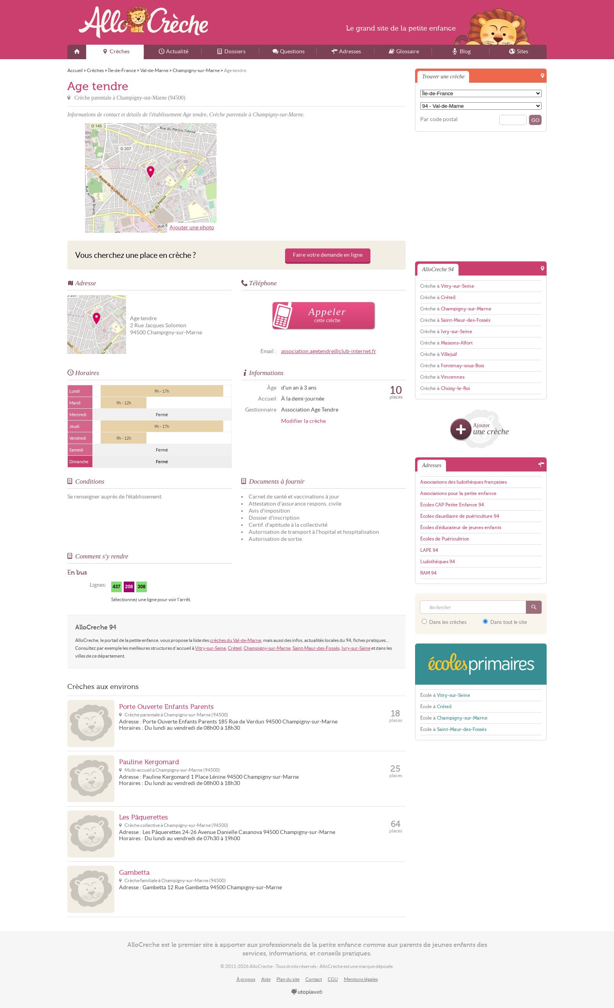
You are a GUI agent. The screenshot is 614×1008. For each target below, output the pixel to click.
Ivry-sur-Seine (355, 648)
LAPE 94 (429, 550)
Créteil (235, 648)
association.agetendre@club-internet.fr (328, 351)
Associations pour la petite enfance (458, 493)
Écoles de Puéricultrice (444, 539)
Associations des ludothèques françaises (463, 482)
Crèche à (447, 286)
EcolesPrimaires (481, 664)
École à (445, 695)
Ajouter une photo (192, 227)
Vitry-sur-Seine (210, 648)
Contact (313, 979)
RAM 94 (428, 573)
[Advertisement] (322, 178)
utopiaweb (307, 992)
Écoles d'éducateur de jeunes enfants (460, 527)
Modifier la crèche (303, 421)
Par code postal (439, 119)
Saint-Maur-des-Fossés (316, 648)
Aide (266, 979)
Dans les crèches (444, 622)
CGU (333, 979)
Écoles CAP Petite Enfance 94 (452, 505)
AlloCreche (143, 22)
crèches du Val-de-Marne (235, 640)
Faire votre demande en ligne (328, 255)
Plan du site (288, 979)
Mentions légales (361, 979)
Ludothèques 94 (437, 561)
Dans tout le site (505, 622)
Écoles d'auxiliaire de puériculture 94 (459, 516)
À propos (246, 979)
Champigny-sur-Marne (267, 648)
